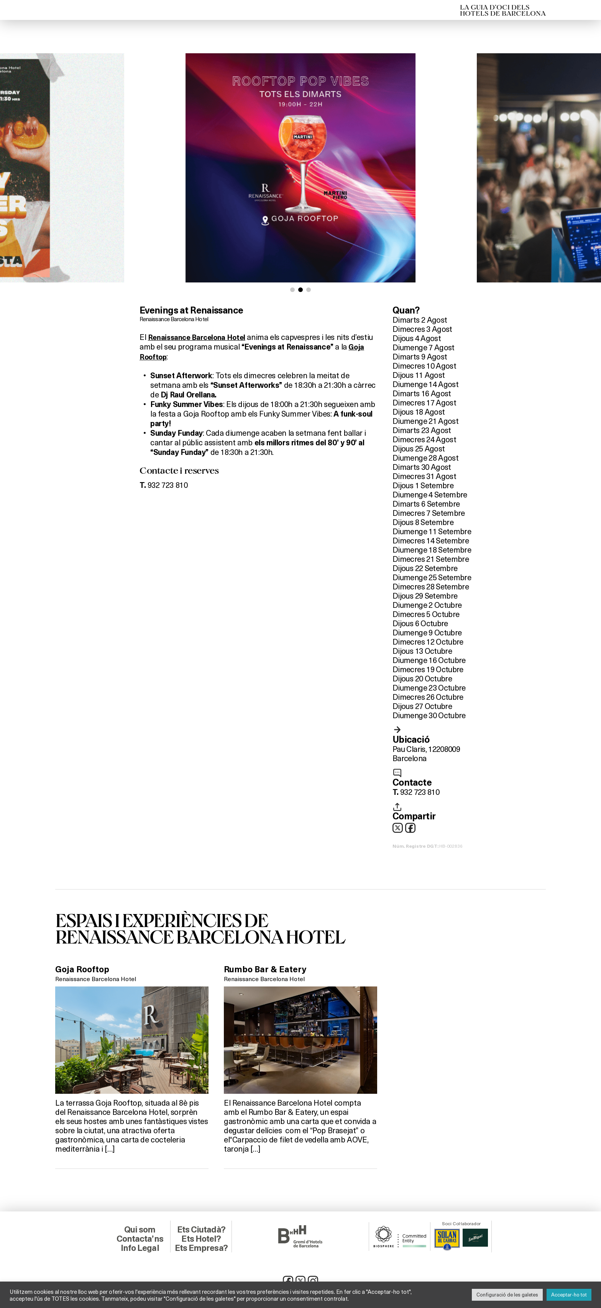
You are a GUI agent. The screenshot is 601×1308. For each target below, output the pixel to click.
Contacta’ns (139, 1238)
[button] (292, 289)
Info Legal (140, 1247)
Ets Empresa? (201, 1247)
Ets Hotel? (201, 1238)
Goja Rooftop (163, 356)
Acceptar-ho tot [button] (569, 1294)
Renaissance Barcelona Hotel (177, 319)
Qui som (139, 1228)
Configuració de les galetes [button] (507, 1294)
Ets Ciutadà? (201, 1228)
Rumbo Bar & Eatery (268, 970)
